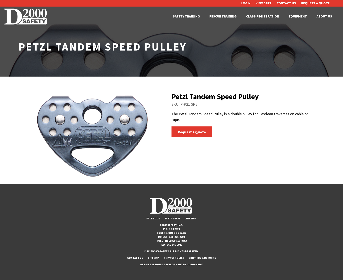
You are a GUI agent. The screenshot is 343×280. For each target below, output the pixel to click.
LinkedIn (190, 218)
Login (245, 3)
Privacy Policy (174, 257)
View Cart (263, 3)
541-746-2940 (174, 244)
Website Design (150, 264)
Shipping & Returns (202, 257)
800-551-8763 (179, 240)
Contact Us (286, 3)
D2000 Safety (26, 16)
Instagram (172, 218)
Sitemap (153, 257)
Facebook (153, 218)
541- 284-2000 (177, 236)
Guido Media (195, 264)
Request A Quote (315, 3)
